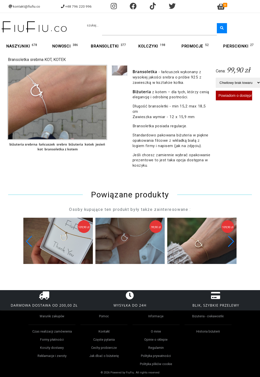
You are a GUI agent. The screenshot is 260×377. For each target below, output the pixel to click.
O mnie (156, 331)
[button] (230, 241)
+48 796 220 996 (78, 6)
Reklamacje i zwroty (52, 356)
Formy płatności (52, 339)
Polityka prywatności (156, 356)
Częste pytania (104, 339)
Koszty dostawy (52, 348)
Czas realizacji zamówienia (52, 331)
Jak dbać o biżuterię (104, 356)
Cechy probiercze (104, 348)
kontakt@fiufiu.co (26, 6)
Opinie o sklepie (156, 339)
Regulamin (156, 348)
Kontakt (104, 331)
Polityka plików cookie (156, 364)
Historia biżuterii (208, 331)
